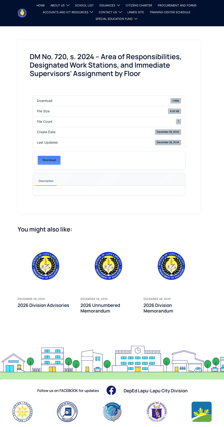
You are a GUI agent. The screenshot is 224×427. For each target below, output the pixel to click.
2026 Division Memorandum (159, 308)
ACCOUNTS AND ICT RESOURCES (65, 12)
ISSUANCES (107, 5)
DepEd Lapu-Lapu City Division (159, 390)
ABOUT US (57, 5)
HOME (41, 5)
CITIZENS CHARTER (139, 5)
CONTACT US (108, 12)
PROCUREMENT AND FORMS (177, 5)
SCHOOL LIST (84, 5)
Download (49, 160)
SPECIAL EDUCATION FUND (114, 18)
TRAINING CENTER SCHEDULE (170, 12)
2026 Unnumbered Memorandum (101, 308)
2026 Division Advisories (46, 305)
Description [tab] (46, 181)
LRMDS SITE (135, 12)
